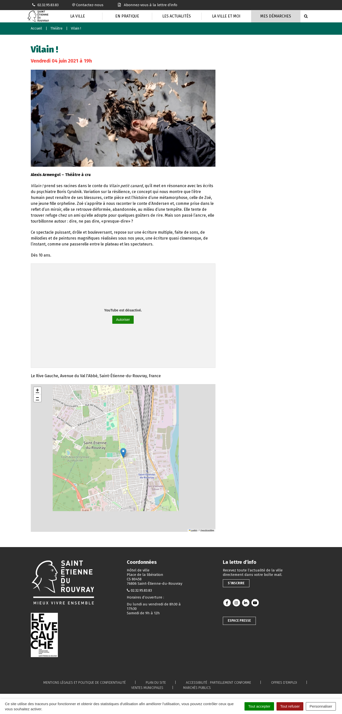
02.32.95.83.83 (141, 590)
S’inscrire (236, 583)
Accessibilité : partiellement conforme (218, 683)
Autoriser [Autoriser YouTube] (123, 320)
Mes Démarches (275, 16)
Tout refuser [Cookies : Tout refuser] (290, 706)
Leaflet (193, 530)
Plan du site (156, 683)
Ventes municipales (147, 688)
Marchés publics (197, 688)
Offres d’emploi (284, 683)
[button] (123, 453)
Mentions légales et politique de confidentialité (84, 683)
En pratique (127, 16)
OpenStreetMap (207, 530)
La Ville (77, 16)
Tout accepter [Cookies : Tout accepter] (259, 706)
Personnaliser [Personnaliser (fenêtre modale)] (320, 706)
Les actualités (176, 16)
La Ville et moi (226, 16)
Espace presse (239, 620)
